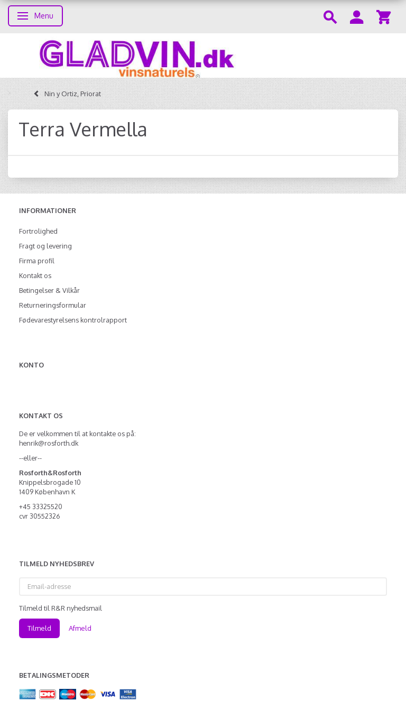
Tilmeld (39, 628)
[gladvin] (203, 55)
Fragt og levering (45, 246)
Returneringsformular (52, 305)
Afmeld (80, 628)
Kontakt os (35, 275)
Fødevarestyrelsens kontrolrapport (73, 320)
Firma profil (36, 260)
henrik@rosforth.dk (48, 443)
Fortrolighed (38, 231)
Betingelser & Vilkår (49, 290)
